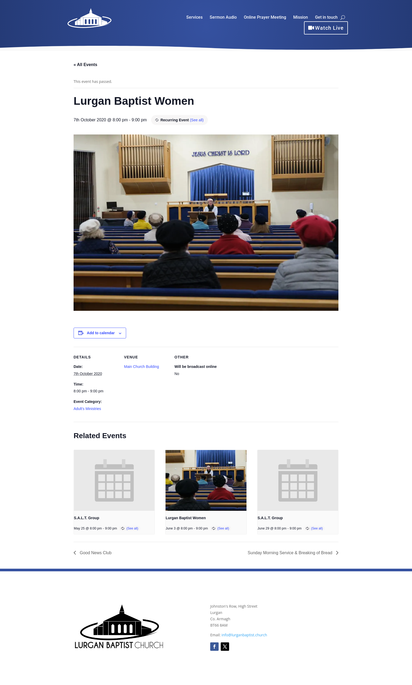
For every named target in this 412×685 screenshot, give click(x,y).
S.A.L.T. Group (86, 518)
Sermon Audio (223, 18)
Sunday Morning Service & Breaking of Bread (290, 553)
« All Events (85, 64)
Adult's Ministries (87, 409)
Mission (300, 18)
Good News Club (95, 553)
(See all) (197, 120)
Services (194, 18)
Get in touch (326, 18)
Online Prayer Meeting (265, 18)
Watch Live (329, 28)
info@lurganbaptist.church (244, 634)
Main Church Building (141, 366)
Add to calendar (101, 333)
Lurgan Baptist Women (186, 518)
